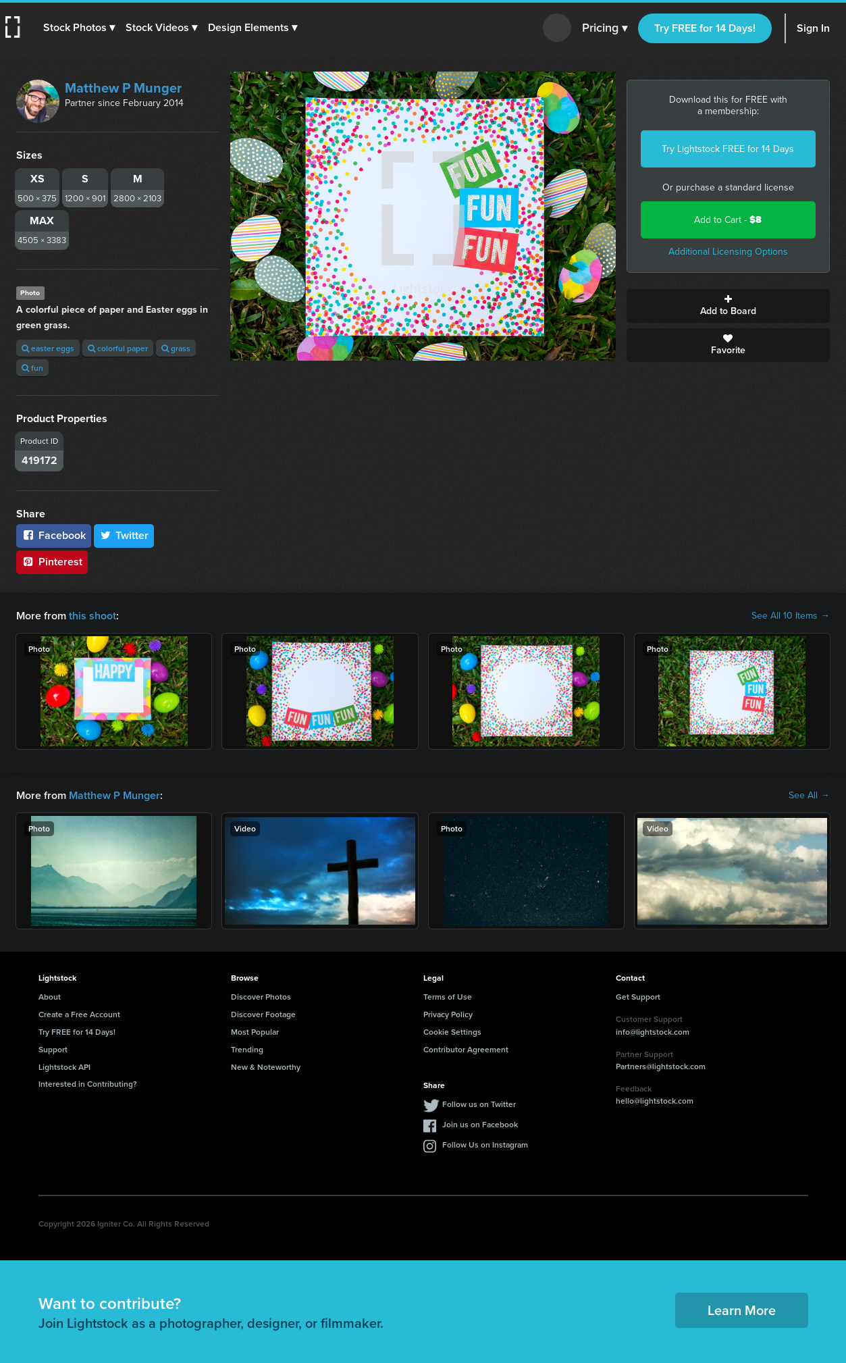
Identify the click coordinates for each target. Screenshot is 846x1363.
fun (32, 368)
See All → (809, 795)
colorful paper (118, 348)
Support (53, 1049)
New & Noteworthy (265, 1067)
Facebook (54, 535)
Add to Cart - (728, 220)
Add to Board (728, 305)
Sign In (813, 28)
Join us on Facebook (480, 1124)
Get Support (638, 996)
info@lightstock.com (652, 1031)
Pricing (604, 28)
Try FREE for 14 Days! (705, 28)
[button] (79, 28)
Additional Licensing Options (728, 252)
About (49, 996)
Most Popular (255, 1031)
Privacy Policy (448, 1014)
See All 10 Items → (790, 616)
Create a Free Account (79, 1014)
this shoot (92, 615)
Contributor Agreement (465, 1049)
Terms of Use (447, 996)
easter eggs (48, 348)
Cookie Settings (452, 1031)
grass (175, 348)
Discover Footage (263, 1014)
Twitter (124, 535)
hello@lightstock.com (654, 1100)
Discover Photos (261, 996)
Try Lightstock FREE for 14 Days (728, 149)
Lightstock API (64, 1067)
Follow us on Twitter (479, 1104)
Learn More (742, 1310)
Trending (247, 1049)
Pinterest (52, 561)
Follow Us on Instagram (485, 1144)
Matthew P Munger (123, 88)
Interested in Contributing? (87, 1083)
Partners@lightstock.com (661, 1066)
